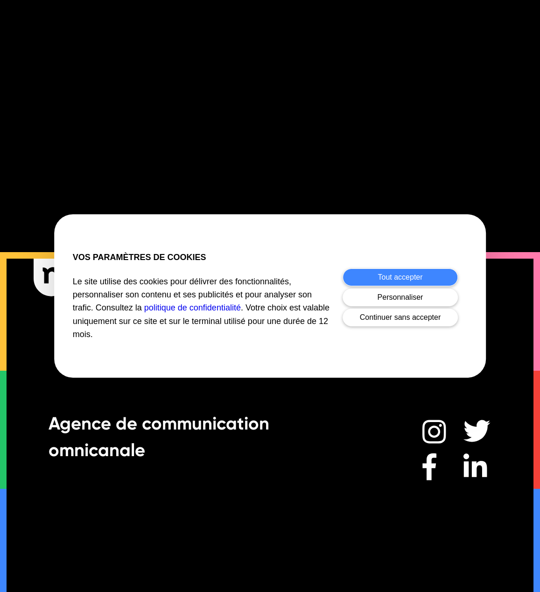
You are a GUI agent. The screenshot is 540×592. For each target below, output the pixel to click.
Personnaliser (400, 297)
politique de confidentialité (192, 307)
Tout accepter (400, 277)
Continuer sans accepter (400, 317)
